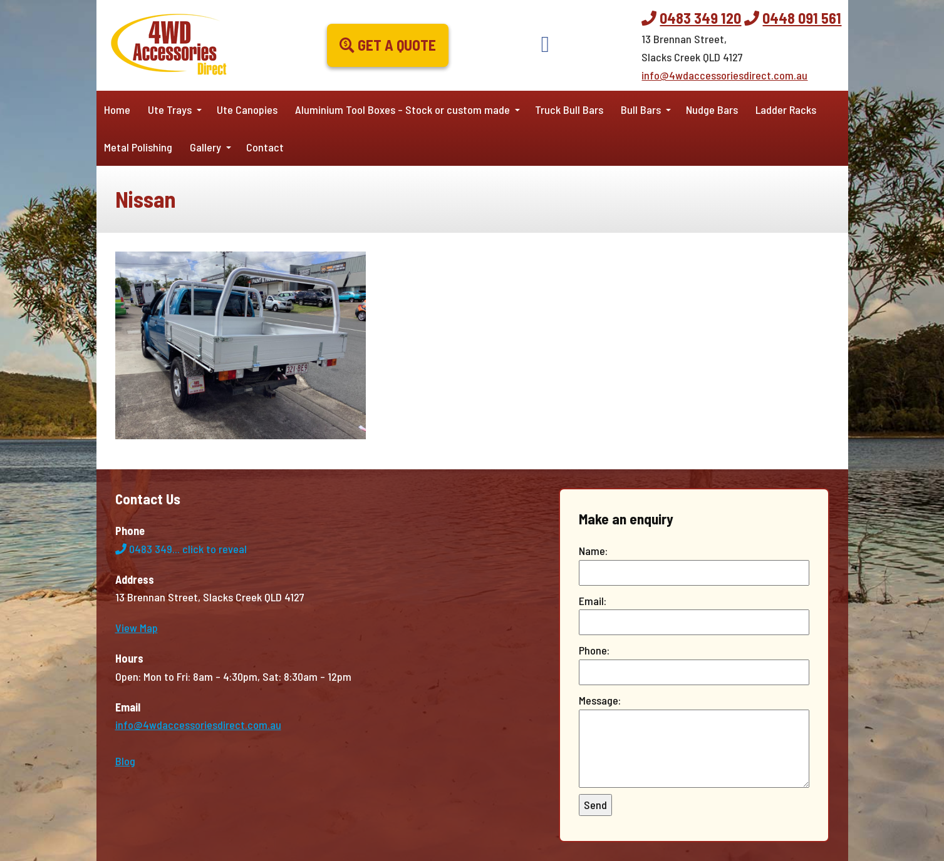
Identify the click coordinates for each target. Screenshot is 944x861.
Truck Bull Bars (569, 109)
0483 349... (181, 549)
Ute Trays (170, 109)
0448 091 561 (801, 18)
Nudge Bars (712, 109)
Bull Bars (641, 109)
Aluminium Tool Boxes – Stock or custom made (402, 109)
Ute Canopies (247, 109)
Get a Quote (388, 45)
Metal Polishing (138, 147)
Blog (125, 761)
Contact (265, 147)
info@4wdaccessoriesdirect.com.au (724, 75)
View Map (136, 627)
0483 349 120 (700, 18)
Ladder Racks (785, 109)
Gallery (205, 147)
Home (117, 109)
